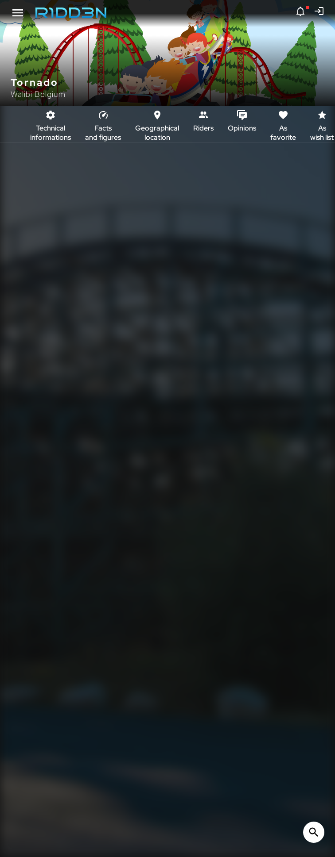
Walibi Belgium (38, 94)
